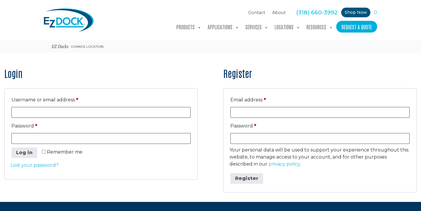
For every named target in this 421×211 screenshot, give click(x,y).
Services (257, 27)
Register (246, 178)
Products (189, 27)
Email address (259, 99)
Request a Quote (356, 26)
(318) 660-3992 (317, 12)
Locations (288, 27)
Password (35, 125)
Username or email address (55, 99)
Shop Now (356, 12)
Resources (319, 27)
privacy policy (284, 164)
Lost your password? (34, 165)
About (279, 12)
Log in (24, 152)
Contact (256, 12)
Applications (223, 27)
